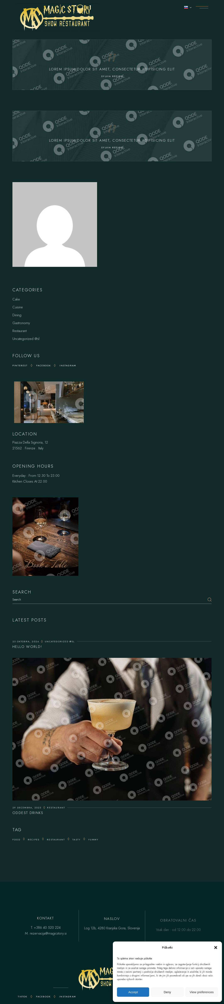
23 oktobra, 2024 (25, 641)
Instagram (68, 365)
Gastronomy (21, 322)
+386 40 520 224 (47, 928)
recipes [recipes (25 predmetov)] (33, 839)
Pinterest (20, 365)
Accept (133, 992)
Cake (16, 299)
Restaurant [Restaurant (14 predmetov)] (56, 839)
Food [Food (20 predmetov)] (16, 839)
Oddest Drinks (27, 812)
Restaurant (19, 330)
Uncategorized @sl (25, 338)
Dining (16, 315)
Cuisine (17, 307)
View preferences (202, 992)
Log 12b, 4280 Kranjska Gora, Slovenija (112, 930)
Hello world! (27, 646)
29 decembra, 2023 (26, 807)
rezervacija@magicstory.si (48, 934)
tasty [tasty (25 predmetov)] (76, 839)
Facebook (43, 365)
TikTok (22, 996)
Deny (167, 992)
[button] (216, 947)
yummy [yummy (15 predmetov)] (93, 839)
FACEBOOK (43, 996)
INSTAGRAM (67, 996)
